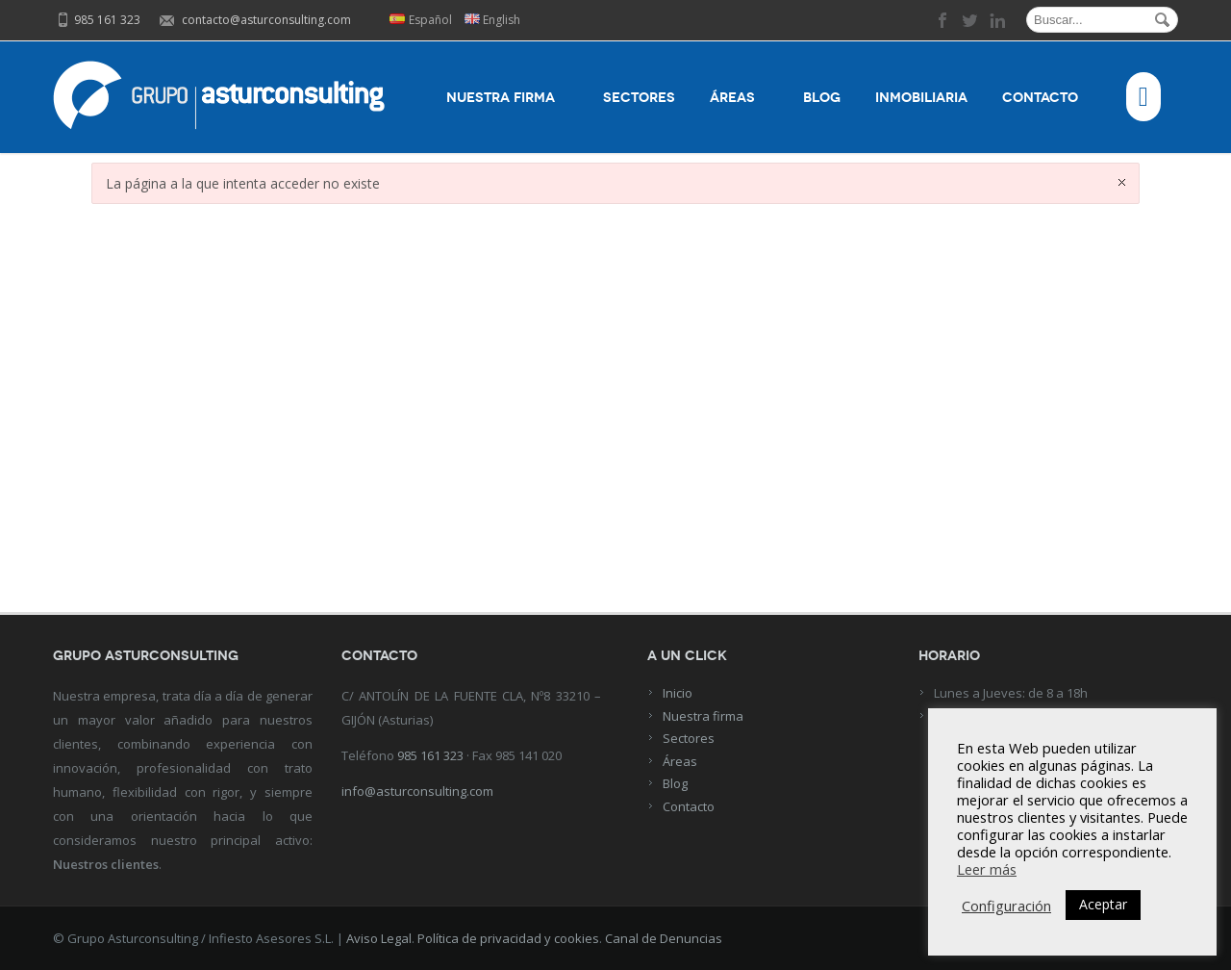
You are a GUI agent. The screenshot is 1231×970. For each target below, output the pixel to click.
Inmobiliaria (921, 97)
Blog (822, 97)
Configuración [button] (1006, 905)
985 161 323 (430, 755)
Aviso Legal (379, 938)
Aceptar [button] (1103, 904)
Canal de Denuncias (663, 938)
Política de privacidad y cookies (508, 938)
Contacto (1047, 97)
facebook (943, 20)
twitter (970, 20)
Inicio (677, 693)
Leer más (987, 869)
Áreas (739, 97)
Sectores (639, 97)
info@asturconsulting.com (417, 791)
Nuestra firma (507, 97)
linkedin (997, 20)
